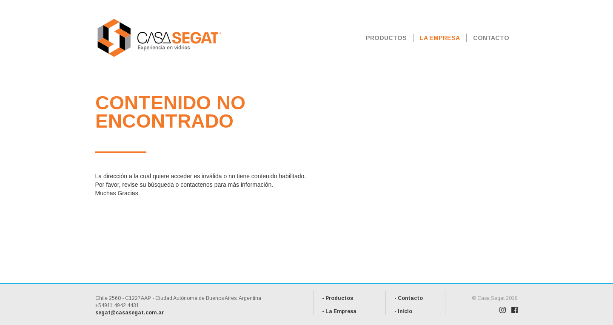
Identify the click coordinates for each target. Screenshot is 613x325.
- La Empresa (339, 311)
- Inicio (403, 311)
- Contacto (408, 298)
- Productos (337, 298)
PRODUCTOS (386, 37)
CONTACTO (491, 37)
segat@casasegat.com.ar (129, 313)
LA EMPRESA (440, 37)
